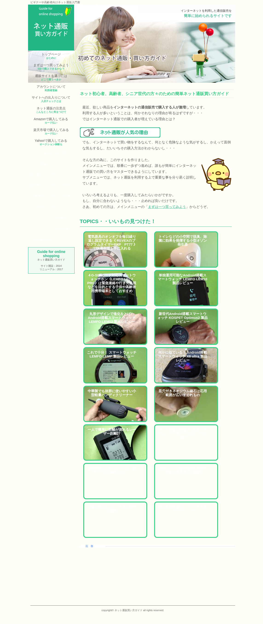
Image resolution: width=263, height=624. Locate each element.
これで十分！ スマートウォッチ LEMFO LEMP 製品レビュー (111, 354)
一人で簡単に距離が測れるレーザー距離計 (112, 431)
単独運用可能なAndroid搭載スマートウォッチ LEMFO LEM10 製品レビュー (182, 279)
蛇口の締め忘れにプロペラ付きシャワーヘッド (183, 509)
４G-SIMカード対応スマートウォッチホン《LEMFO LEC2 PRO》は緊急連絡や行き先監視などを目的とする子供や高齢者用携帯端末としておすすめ (111, 283)
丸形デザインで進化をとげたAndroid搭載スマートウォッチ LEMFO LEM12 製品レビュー (112, 317)
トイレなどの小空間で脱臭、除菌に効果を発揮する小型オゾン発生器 (183, 240)
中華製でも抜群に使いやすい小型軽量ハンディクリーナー (112, 393)
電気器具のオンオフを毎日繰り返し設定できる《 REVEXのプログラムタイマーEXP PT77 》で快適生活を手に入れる (112, 242)
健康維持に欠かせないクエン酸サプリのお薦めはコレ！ (112, 470)
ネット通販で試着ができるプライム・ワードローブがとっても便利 (183, 433)
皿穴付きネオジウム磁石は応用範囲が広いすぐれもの (183, 393)
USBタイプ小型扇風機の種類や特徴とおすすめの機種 (182, 470)
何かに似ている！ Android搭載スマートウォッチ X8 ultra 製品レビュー (182, 356)
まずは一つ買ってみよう (167, 207)
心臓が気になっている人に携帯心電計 (112, 509)
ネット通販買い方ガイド (51, 6)
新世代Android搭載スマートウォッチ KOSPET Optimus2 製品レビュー (182, 317)
